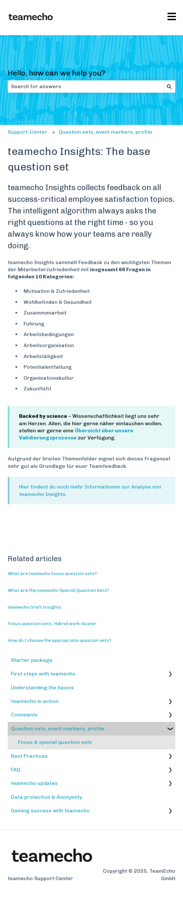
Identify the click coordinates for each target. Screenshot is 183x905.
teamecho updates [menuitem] (34, 783)
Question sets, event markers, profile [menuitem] (58, 728)
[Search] (169, 86)
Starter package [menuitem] (32, 660)
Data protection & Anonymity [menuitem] (46, 797)
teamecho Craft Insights (34, 607)
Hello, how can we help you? (56, 72)
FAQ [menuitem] (15, 769)
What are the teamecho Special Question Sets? (58, 590)
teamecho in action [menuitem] (34, 701)
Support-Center (27, 132)
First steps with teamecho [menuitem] (43, 674)
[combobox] (85, 86)
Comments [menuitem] (24, 715)
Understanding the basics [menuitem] (42, 687)
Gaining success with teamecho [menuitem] (50, 810)
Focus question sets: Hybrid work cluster (52, 623)
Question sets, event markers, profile (105, 132)
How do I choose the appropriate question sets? (59, 640)
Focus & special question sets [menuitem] (55, 742)
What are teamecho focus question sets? (52, 573)
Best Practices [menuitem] (29, 756)
